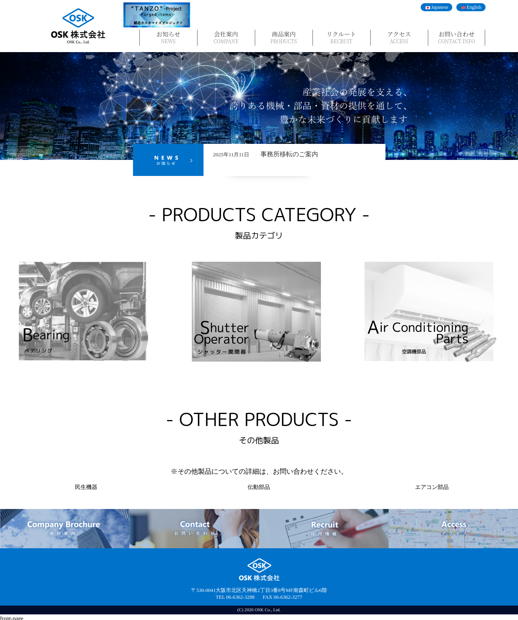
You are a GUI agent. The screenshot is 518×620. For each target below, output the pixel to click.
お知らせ (168, 37)
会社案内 (226, 37)
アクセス (399, 37)
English (474, 7)
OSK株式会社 (78, 26)
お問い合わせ (456, 37)
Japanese (439, 7)
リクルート (341, 37)
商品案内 (283, 37)
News (168, 160)
